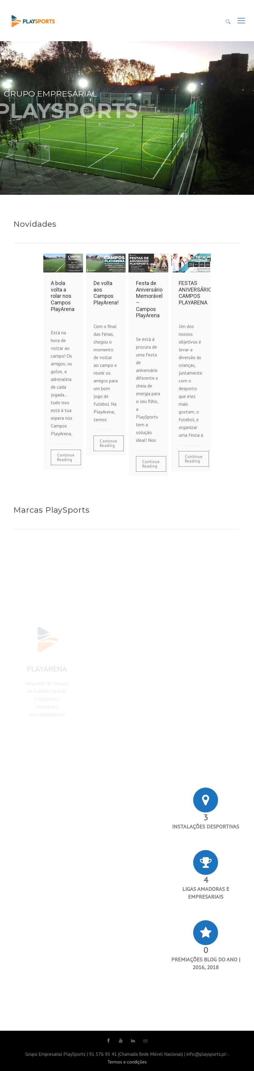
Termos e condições (127, 1062)
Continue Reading (66, 457)
